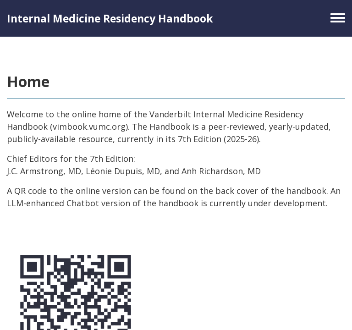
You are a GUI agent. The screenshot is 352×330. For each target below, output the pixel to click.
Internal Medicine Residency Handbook (110, 18)
